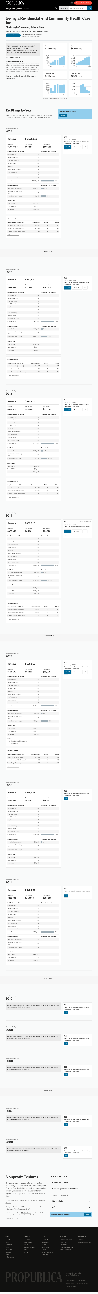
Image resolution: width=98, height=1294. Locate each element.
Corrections (64, 1247)
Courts (26, 1247)
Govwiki (32, 1217)
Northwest (45, 1244)
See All (26, 1254)
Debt (25, 1252)
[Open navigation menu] (72, 3)
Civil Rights (28, 1244)
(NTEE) (14, 78)
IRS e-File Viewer (26, 1215)
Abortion (27, 1242)
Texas (44, 1252)
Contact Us (63, 115)
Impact (8, 1244)
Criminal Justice (29, 1249)
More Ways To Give (84, 1244)
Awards (8, 1254)
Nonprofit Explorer (14, 8)
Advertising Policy (82, 1285)
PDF (86, 147)
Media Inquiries (65, 1252)
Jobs (7, 1257)
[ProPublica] (15, 3)
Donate (80, 1242)
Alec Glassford (24, 1203)
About (8, 1242)
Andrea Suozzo (13, 1203)
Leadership (9, 1247)
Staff (7, 1249)
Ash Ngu (33, 1203)
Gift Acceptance (71, 1288)
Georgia (26, 8)
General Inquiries (66, 1242)
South (44, 1247)
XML (66, 151)
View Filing (68, 147)
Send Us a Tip (64, 1244)
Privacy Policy (70, 1285)
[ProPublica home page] (34, 1279)
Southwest (45, 1249)
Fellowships (10, 1259)
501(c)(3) (20, 61)
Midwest (45, 1242)
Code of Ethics (70, 1282)
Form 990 (9, 115)
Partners (9, 1252)
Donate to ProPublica (83, 3)
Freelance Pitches (66, 1249)
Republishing (81, 1282)
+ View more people (13, 235)
